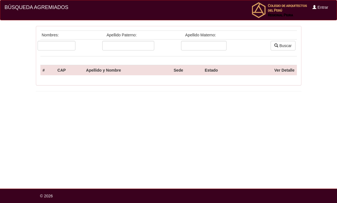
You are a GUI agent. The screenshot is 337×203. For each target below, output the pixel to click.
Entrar (320, 7)
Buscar (283, 45)
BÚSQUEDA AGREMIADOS (36, 7)
